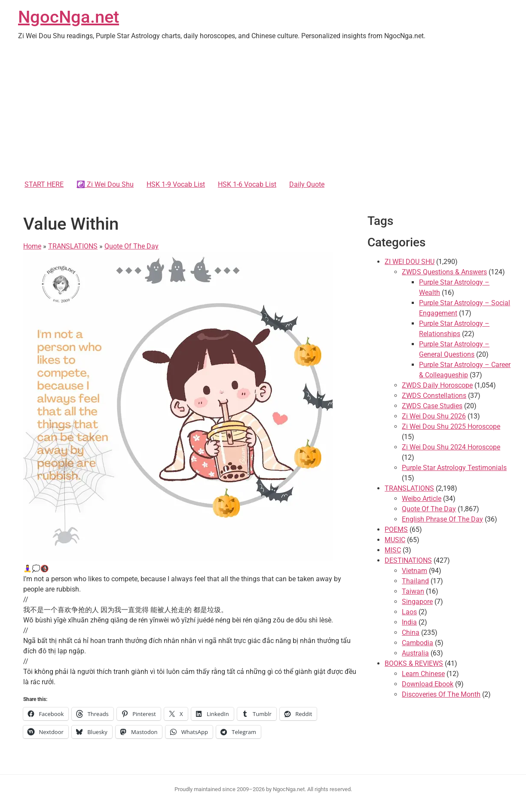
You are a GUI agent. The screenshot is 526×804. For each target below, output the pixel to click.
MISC (393, 550)
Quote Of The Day (131, 246)
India (409, 622)
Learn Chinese (423, 674)
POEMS (396, 529)
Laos (409, 612)
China (410, 632)
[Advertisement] (263, 112)
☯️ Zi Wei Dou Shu (105, 184)
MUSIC (395, 540)
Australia (415, 653)
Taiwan (413, 591)
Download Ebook (427, 684)
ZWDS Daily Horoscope (437, 385)
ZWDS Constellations (434, 395)
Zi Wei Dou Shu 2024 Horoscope (451, 447)
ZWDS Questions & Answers (444, 272)
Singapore (417, 602)
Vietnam (414, 571)
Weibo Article (421, 499)
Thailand (415, 581)
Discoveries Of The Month (441, 694)
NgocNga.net (68, 17)
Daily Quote (306, 184)
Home (32, 246)
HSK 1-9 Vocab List (176, 184)
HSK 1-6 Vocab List (247, 184)
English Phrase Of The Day (442, 519)
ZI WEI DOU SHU (409, 262)
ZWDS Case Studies (432, 406)
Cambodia (417, 643)
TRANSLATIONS (73, 246)
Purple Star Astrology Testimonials (454, 468)
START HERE (44, 184)
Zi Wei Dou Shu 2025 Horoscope (451, 426)
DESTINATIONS (408, 560)
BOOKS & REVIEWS (414, 663)
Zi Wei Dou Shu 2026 (434, 416)
